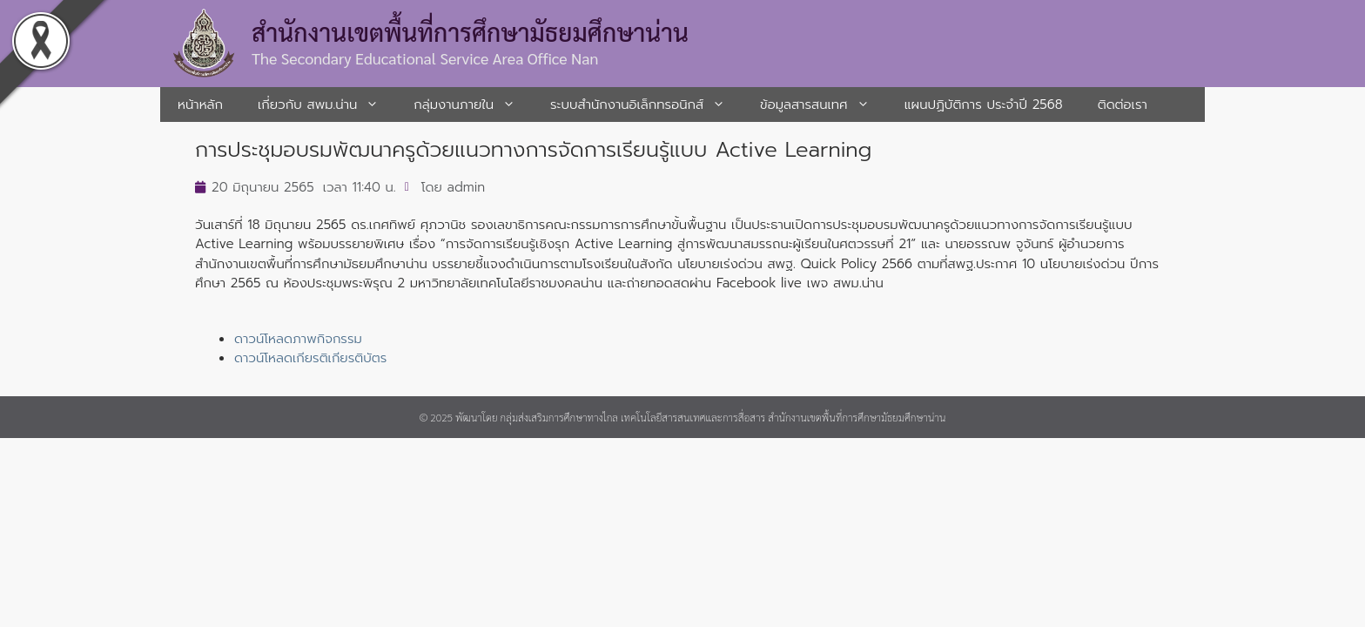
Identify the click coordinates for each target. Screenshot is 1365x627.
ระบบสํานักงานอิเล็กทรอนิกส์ (646, 104)
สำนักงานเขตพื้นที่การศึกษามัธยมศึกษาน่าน (470, 31)
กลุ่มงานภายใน (473, 104)
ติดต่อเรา (1122, 104)
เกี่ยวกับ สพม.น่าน (327, 104)
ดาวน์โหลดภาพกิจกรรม (298, 338)
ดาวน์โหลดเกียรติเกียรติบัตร (310, 357)
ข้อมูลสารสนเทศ (823, 104)
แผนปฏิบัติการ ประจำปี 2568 (983, 104)
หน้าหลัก (200, 104)
